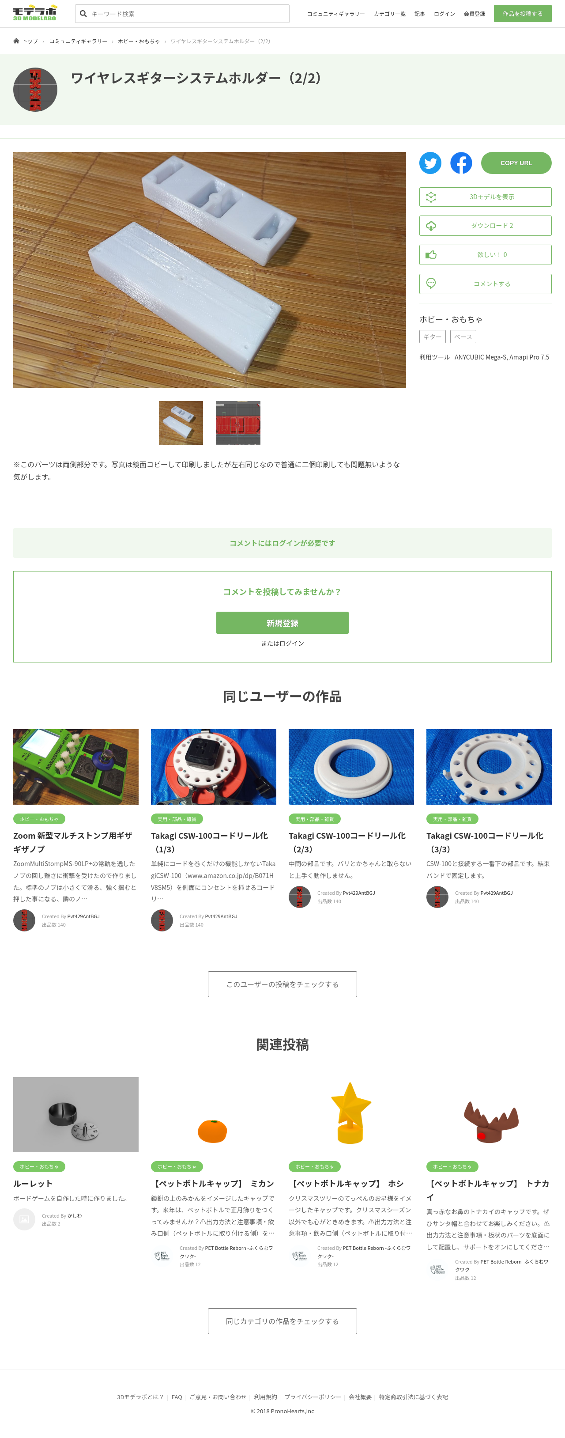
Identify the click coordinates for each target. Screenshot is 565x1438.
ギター (432, 336)
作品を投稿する (523, 13)
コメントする (465, 284)
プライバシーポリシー (313, 1397)
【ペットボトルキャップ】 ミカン (212, 1183)
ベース (463, 336)
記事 (419, 13)
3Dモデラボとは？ (140, 1397)
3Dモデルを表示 (467, 197)
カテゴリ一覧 (390, 13)
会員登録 (474, 13)
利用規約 (265, 1397)
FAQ (177, 1397)
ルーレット (33, 1183)
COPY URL (516, 163)
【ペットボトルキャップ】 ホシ (346, 1183)
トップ (30, 41)
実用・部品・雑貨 (177, 818)
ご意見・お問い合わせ (218, 1397)
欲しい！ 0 (463, 255)
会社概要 (360, 1397)
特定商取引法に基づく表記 (413, 1397)
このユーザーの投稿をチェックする (282, 984)
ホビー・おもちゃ (139, 41)
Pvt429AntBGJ (84, 916)
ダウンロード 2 (466, 226)
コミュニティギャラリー (336, 13)
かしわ (75, 1215)
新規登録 (282, 622)
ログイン (444, 13)
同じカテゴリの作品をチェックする (282, 1321)
